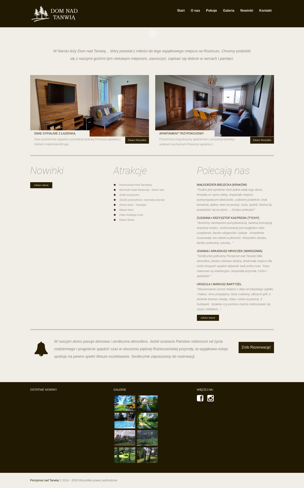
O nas (195, 10)
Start (181, 10)
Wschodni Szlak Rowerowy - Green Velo (141, 189)
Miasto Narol (126, 209)
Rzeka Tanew (126, 219)
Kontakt (265, 10)
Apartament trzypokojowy (181, 133)
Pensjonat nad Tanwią (44, 480)
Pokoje (211, 10)
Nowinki (246, 10)
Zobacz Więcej (41, 185)
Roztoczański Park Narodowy (135, 184)
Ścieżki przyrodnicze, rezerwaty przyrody (142, 199)
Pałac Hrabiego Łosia (131, 214)
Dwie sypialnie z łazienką (54, 133)
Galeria (228, 10)
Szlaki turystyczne (129, 194)
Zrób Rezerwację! (256, 347)
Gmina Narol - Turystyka (132, 204)
